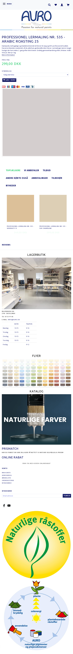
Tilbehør (56, 178)
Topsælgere (13, 170)
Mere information (8, 55)
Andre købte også (17, 178)
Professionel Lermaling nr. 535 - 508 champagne (53, 227)
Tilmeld (67, 496)
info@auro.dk (14, 319)
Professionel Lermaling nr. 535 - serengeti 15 (20, 227)
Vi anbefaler (31, 170)
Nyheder (11, 185)
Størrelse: (7, 71)
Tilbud (47, 170)
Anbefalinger (40, 178)
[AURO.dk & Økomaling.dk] (36, 19)
